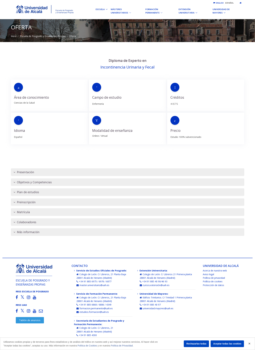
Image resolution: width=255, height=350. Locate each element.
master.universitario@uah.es (92, 285)
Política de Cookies (87, 345)
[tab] (127, 172)
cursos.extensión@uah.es (154, 285)
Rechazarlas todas (196, 343)
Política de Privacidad (122, 345)
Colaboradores (24, 222)
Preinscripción (24, 202)
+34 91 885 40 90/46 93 (153, 281)
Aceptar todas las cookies (227, 343)
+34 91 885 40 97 (150, 304)
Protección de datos (213, 285)
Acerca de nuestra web (215, 270)
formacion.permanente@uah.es (94, 308)
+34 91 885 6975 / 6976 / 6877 (93, 281)
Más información (26, 232)
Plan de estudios (26, 192)
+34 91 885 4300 (86, 335)
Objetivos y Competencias (32, 182)
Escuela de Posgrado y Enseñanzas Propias (43, 36)
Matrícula (21, 212)
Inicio (13, 36)
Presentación (23, 172)
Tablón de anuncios (29, 320)
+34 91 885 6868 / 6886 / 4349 (93, 304)
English (218, 3)
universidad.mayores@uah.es (156, 308)
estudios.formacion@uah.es (92, 311)
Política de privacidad (214, 277)
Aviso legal (208, 274)
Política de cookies (212, 281)
